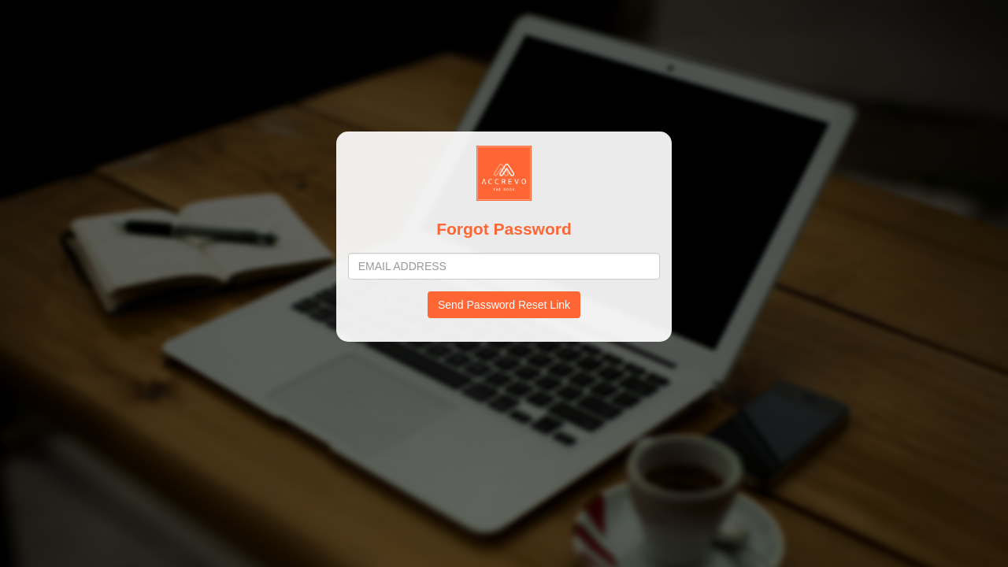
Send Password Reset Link (504, 304)
